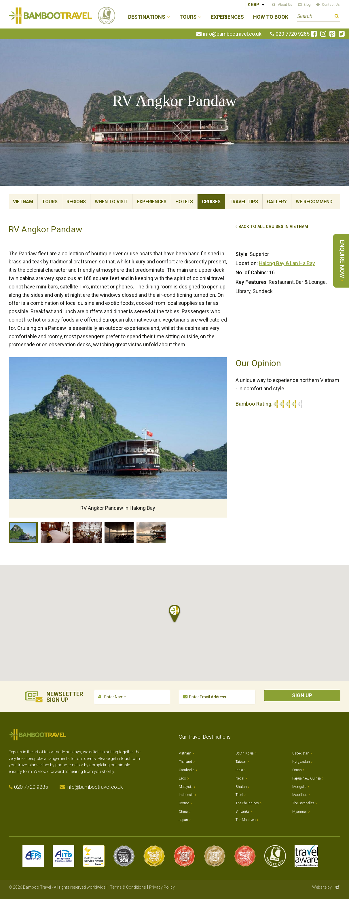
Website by (326, 887)
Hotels (184, 201)
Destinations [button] (146, 17)
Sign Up (302, 695)
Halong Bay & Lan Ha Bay (287, 263)
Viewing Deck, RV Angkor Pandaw (119, 532)
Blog (307, 5)
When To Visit (111, 201)
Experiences (227, 17)
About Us (285, 5)
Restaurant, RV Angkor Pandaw (87, 532)
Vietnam (23, 201)
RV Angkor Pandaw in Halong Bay (23, 532)
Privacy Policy (162, 887)
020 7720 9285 (293, 34)
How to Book (270, 17)
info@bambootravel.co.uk (232, 34)
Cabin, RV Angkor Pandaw (55, 532)
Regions (76, 201)
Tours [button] (188, 17)
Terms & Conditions (128, 887)
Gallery (277, 201)
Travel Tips (243, 201)
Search (336, 17)
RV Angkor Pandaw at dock (151, 532)
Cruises (211, 201)
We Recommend (314, 201)
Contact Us (331, 5)
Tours (50, 201)
